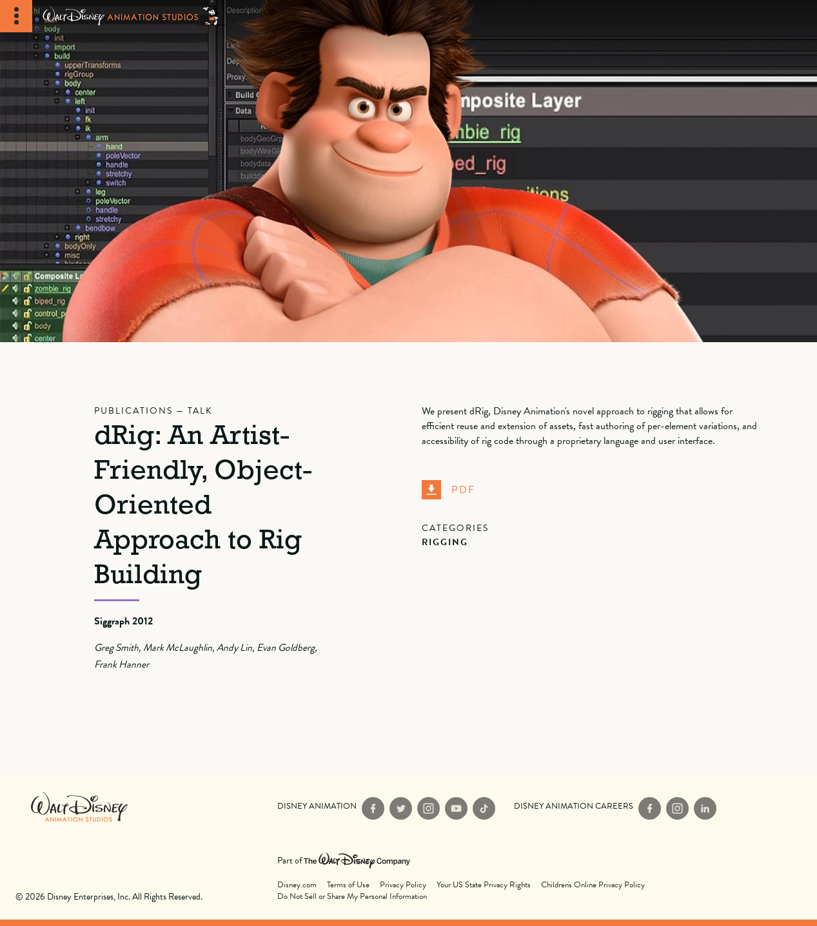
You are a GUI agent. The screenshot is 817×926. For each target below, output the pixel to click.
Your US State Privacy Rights (484, 885)
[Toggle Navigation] (16, 16)
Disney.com (297, 885)
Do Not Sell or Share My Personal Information (352, 897)
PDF (448, 489)
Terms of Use (348, 885)
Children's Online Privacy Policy (593, 885)
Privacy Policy (403, 885)
